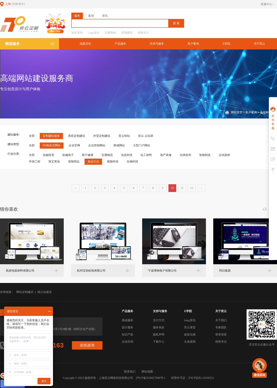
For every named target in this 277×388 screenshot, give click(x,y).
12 (191, 188)
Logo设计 (94, 32)
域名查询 (77, 32)
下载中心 (158, 341)
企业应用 (127, 341)
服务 (77, 15)
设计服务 (127, 327)
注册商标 (110, 32)
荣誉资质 (221, 334)
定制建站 (127, 32)
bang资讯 (189, 320)
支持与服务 (157, 43)
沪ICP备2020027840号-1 (150, 377)
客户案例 (193, 43)
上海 (15, 3)
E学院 (226, 43)
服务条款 (158, 327)
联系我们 (129, 371)
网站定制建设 (24, 292)
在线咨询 (87, 345)
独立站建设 (44, 292)
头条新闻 (190, 341)
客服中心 (267, 4)
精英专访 (221, 341)
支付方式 (158, 320)
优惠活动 (85, 43)
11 (182, 188)
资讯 (105, 15)
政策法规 (190, 334)
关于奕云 (259, 43)
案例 (91, 15)
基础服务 (127, 320)
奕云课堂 (190, 327)
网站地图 (147, 371)
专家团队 (221, 327)
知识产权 (127, 334)
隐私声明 (158, 334)
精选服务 (12, 44)
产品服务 (120, 43)
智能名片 (143, 32)
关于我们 (221, 320)
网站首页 (236, 112)
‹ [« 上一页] (75, 188)
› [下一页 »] (201, 188)
